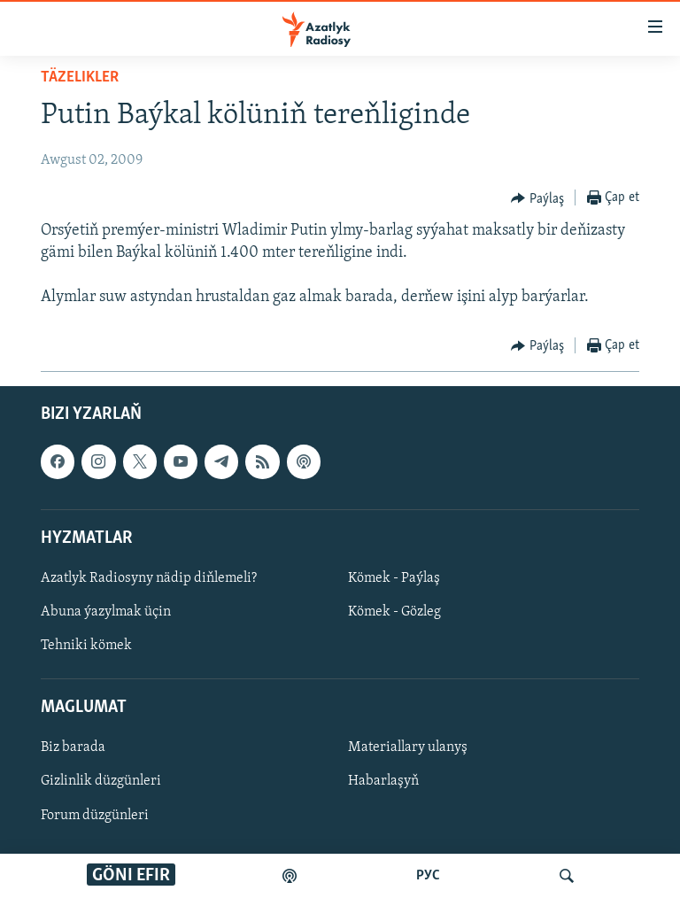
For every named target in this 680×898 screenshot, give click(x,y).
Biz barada (73, 747)
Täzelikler (80, 77)
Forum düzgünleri (95, 815)
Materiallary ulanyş (408, 747)
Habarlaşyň (383, 781)
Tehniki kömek (86, 646)
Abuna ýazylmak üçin (106, 612)
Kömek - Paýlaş (394, 578)
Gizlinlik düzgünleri (101, 781)
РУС (428, 876)
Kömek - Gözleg (394, 612)
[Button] (537, 198)
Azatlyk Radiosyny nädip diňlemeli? (149, 578)
